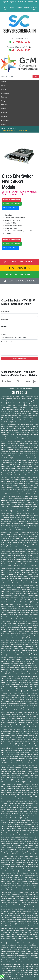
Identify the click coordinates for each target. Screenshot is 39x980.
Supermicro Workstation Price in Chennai (13, 928)
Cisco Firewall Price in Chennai (25, 642)
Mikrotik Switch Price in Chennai (10, 841)
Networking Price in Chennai (23, 716)
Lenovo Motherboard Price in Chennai (12, 549)
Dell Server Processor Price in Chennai (19, 413)
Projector (4, 112)
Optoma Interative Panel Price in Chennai (20, 759)
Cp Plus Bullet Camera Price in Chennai (18, 752)
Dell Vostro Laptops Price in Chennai (23, 409)
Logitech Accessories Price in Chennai (20, 672)
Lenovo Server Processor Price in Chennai (13, 538)
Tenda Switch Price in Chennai (29, 964)
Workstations (5, 93)
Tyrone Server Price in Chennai (10, 975)
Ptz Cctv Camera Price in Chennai (21, 784)
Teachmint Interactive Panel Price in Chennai (15, 958)
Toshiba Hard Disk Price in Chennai (20, 625)
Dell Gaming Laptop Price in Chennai (11, 670)
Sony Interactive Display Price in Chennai (15, 883)
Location (4, 327)
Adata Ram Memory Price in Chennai (27, 761)
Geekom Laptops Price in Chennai (27, 962)
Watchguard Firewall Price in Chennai (27, 644)
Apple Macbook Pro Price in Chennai (18, 481)
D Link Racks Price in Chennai (15, 566)
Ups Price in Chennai (31, 405)
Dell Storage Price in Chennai (30, 636)
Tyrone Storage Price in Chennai (29, 975)
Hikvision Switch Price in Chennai (17, 765)
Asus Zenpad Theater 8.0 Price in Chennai (15, 496)
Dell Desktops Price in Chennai (28, 460)
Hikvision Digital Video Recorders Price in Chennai (15, 788)
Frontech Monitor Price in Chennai (16, 919)
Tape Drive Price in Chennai (30, 886)
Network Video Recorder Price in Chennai (14, 769)
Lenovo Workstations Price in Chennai (27, 435)
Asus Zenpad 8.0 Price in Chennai (28, 498)
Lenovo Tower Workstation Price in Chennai (19, 502)
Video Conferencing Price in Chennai (14, 595)
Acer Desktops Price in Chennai (23, 466)
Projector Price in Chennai (30, 651)
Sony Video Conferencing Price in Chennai (20, 968)
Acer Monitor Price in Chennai (21, 523)
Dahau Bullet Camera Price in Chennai (13, 756)
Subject (3, 334)
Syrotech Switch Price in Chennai (11, 977)
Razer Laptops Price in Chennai (18, 943)
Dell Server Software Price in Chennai (26, 415)
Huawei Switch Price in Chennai (27, 862)
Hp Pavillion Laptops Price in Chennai (23, 814)
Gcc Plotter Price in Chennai (24, 924)
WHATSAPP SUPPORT (11, 204)
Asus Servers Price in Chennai (25, 822)
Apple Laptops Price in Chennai (10, 479)
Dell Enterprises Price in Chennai (28, 608)
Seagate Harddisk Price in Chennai (12, 631)
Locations (19, 7)
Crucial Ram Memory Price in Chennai (23, 714)
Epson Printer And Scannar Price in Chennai (14, 646)
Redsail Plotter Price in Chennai (20, 951)
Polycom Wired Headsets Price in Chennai (14, 703)
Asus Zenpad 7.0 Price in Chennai (11, 500)
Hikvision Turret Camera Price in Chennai (25, 780)
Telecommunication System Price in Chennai (23, 729)
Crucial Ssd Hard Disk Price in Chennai (12, 727)
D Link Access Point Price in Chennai (18, 562)
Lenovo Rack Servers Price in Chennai (13, 471)
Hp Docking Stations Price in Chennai (17, 687)
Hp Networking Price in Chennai (24, 528)
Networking (4, 105)
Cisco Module (11, 128)
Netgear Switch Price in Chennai (16, 778)
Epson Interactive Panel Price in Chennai (25, 955)
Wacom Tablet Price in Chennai (10, 667)
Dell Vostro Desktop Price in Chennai (27, 443)
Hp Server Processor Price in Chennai (22, 526)
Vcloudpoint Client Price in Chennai (27, 507)
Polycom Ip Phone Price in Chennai (22, 960)
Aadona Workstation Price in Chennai (27, 926)
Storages (4, 97)
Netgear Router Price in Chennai (17, 826)
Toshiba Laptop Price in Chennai (28, 676)
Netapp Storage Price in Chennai (27, 852)
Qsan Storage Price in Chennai (15, 867)
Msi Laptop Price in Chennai (30, 629)
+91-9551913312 (20, 41)
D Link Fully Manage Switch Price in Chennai (16, 517)
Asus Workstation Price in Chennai (27, 934)
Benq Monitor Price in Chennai (29, 598)
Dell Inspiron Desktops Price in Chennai (18, 441)
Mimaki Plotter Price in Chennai (22, 922)
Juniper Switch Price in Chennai (25, 860)
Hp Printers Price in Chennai (30, 487)
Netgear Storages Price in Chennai (18, 615)
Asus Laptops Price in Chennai (18, 492)
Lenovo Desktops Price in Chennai (11, 462)
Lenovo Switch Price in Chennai (18, 655)
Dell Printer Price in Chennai (16, 699)
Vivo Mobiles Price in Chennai (18, 583)
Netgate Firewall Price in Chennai (10, 964)
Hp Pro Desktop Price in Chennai (26, 695)
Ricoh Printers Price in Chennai (19, 693)
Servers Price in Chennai (15, 483)
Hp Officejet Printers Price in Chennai (12, 490)
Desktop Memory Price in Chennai (27, 773)
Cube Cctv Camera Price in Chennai (12, 782)
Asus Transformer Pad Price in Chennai (27, 494)
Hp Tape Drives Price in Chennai (16, 570)
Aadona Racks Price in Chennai (24, 837)
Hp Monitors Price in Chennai (15, 473)
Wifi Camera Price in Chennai (15, 801)
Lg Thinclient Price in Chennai (28, 903)
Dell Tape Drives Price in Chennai (16, 424)
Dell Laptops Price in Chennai (15, 405)
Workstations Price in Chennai (10, 653)
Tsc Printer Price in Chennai (15, 949)
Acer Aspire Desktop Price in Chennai (20, 795)
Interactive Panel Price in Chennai (28, 871)
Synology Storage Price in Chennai (24, 648)
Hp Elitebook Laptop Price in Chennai (18, 464)
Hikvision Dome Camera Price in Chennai (20, 748)
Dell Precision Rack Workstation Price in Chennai (22, 593)
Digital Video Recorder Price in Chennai (26, 767)
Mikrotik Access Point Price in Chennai (12, 905)
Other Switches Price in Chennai (10, 818)
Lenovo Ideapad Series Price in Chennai (27, 515)
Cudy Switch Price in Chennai (29, 972)
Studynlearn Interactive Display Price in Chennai (16, 915)
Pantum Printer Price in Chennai (11, 678)
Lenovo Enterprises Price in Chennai (11, 610)
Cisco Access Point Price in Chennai (27, 519)
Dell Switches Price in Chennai (16, 568)
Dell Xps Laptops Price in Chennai (28, 428)
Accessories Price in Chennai (16, 454)
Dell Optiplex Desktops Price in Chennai (13, 445)
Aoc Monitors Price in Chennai (17, 581)
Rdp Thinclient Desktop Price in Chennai (25, 547)
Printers (3, 108)
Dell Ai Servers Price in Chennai (11, 710)
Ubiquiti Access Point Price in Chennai (27, 725)
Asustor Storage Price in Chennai (27, 839)
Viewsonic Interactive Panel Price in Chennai (21, 877)
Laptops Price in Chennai (14, 636)
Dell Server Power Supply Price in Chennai (14, 418)
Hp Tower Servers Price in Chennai (23, 458)
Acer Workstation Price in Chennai (17, 680)
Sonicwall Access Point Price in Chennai (13, 966)
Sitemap (29, 388)
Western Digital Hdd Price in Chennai (11, 545)
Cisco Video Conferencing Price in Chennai (20, 890)
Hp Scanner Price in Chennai (29, 477)
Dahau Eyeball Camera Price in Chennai (27, 754)
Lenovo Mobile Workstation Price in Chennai (25, 665)
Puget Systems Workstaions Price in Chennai (14, 936)
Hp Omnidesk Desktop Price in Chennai (22, 835)
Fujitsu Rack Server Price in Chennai (23, 939)
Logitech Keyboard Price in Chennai (17, 811)
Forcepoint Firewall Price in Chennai (17, 847)
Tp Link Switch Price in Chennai (23, 737)
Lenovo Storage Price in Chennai (16, 612)
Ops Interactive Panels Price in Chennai (13, 809)
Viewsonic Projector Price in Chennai (27, 627)
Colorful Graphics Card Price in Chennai (20, 399)
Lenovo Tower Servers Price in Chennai (27, 468)
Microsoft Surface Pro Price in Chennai (13, 513)
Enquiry (12, 7)
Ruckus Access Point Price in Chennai (13, 909)
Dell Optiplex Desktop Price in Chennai (23, 432)
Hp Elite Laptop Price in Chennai (22, 723)
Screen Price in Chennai (14, 619)
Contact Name (5, 311)
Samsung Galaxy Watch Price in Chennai (25, 511)
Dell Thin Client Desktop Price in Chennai (19, 456)
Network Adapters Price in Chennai (12, 731)
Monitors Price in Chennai (16, 403)
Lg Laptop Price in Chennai (24, 945)
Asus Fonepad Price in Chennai (17, 589)
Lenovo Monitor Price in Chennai (10, 600)
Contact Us (5, 8)
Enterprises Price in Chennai (26, 606)
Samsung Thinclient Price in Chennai (13, 898)
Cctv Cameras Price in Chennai (16, 720)
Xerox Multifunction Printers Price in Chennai (21, 426)
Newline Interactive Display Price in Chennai (25, 881)
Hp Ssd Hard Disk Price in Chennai (27, 807)
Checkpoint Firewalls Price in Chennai (22, 843)
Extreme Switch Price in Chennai (11, 864)
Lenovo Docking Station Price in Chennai (24, 551)
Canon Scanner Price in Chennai (24, 604)
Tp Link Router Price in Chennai (11, 763)
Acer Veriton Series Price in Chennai (12, 521)
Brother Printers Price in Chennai (22, 574)
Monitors (4, 116)
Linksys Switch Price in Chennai (11, 972)
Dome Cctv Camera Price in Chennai (18, 742)
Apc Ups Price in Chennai (15, 485)
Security (3, 124)
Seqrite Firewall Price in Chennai (22, 850)
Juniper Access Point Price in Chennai (23, 894)
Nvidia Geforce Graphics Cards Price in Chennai (21, 534)
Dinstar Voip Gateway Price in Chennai (19, 733)
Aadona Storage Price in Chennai (16, 831)
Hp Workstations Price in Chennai (19, 475)
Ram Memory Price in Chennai (23, 771)
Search (36, 76)
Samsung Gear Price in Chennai (16, 587)
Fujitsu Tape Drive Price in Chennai (11, 888)
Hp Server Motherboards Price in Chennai (21, 661)
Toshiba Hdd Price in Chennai (20, 833)
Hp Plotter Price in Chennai (23, 555)
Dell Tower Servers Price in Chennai (17, 447)
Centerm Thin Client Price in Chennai (23, 900)
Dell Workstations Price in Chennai (23, 449)
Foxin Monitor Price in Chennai (20, 953)
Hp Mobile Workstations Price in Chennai (18, 572)
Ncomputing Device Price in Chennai (27, 657)
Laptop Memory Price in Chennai (11, 775)
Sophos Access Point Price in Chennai (27, 970)
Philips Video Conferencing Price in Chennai (20, 869)
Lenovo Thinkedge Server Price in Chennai (25, 708)
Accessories (5, 120)
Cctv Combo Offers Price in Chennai (27, 786)
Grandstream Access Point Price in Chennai (25, 907)
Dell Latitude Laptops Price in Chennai (12, 430)
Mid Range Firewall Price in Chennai (18, 640)
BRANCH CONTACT (10, 208)
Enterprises (4, 101)
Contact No (4, 319)
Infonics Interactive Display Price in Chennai (23, 913)
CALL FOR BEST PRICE (11, 200)
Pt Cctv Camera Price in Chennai (17, 820)
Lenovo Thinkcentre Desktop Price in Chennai (14, 407)
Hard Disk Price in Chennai (19, 504)
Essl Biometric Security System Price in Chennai (17, 437)
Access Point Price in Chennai (26, 689)
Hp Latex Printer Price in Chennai (11, 659)
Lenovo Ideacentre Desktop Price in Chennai (20, 712)
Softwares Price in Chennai (24, 735)
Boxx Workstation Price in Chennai (20, 932)
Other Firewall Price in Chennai (18, 803)
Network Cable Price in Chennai (25, 674)
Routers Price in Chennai (19, 718)
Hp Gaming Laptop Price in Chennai (11, 629)
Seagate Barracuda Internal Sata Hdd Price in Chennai (22, 543)
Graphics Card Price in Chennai (10, 396)
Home (3, 128)
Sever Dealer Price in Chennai (15, 979)
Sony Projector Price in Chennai (17, 634)
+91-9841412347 (20, 50)
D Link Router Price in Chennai (16, 559)
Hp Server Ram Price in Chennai (28, 536)
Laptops (3, 85)
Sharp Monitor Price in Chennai (16, 930)
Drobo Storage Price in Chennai (23, 858)
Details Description (7, 342)
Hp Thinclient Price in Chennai (21, 602)
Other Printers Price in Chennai (23, 805)
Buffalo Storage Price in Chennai (19, 856)
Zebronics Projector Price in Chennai (12, 746)
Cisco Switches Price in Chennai (21, 621)
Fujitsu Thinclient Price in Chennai (28, 896)
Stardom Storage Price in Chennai (12, 638)
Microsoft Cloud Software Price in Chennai (14, 509)
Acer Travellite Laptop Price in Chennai (27, 744)
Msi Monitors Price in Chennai (29, 816)
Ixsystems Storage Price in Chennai (11, 854)
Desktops (4, 89)
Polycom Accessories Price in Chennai (26, 701)
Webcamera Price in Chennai (29, 667)
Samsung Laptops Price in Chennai (22, 682)
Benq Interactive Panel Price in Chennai (15, 873)
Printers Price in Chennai (14, 487)
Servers (3, 81)
